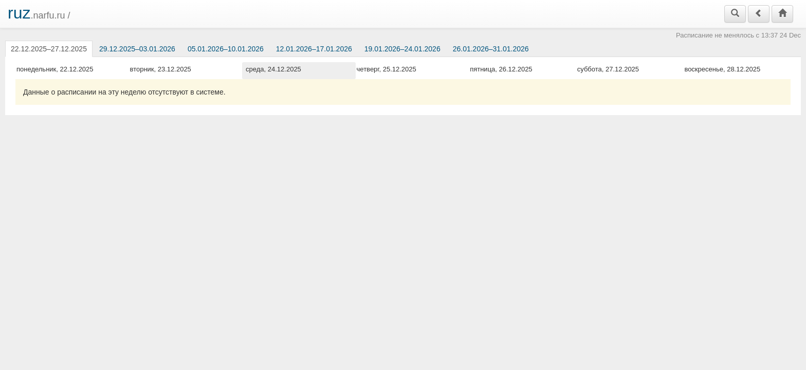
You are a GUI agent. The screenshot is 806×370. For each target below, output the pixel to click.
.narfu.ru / (39, 13)
